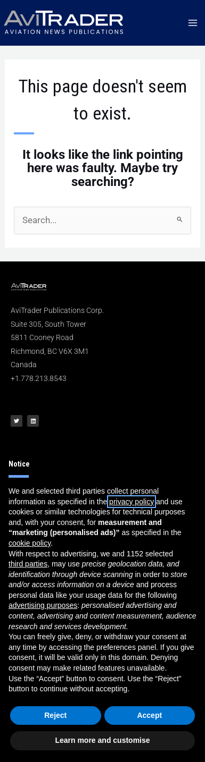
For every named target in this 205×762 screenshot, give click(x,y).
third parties (28, 564)
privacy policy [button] (131, 501)
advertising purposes (43, 605)
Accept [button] (149, 715)
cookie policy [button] (30, 543)
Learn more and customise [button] (102, 740)
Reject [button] (55, 715)
